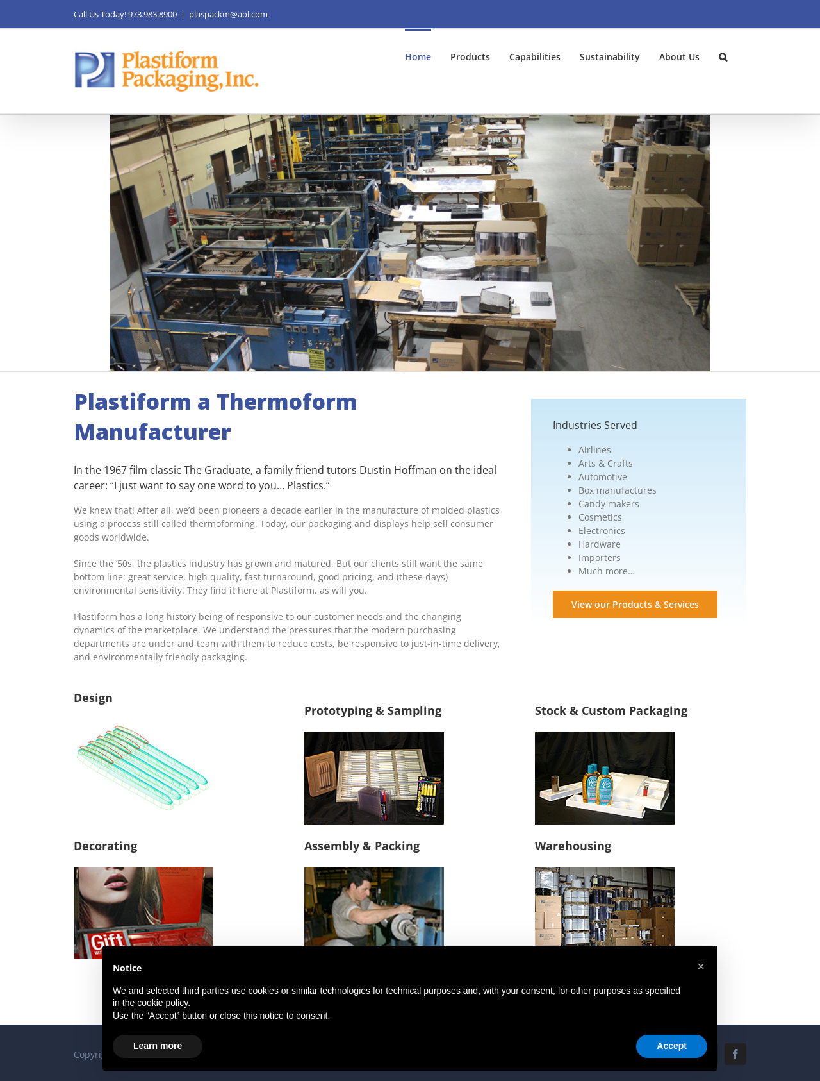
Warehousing (573, 845)
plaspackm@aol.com (228, 14)
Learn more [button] (157, 1046)
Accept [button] (672, 1046)
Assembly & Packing (362, 845)
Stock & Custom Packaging (611, 710)
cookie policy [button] (162, 1003)
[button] (723, 56)
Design (93, 697)
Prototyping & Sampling (372, 710)
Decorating (105, 845)
